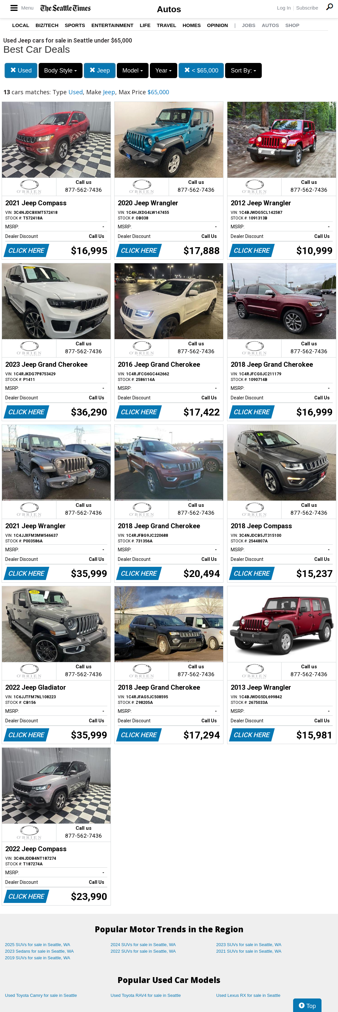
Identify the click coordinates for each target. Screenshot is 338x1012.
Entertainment (112, 25)
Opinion (217, 25)
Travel (166, 25)
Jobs (248, 25)
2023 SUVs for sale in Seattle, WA (249, 944)
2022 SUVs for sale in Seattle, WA (143, 951)
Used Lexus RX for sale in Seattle (248, 995)
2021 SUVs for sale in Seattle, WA (249, 951)
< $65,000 (201, 70)
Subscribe (307, 8)
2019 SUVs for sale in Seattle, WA (37, 957)
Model (132, 70)
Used (21, 70)
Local (20, 25)
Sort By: (243, 70)
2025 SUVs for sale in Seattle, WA (37, 944)
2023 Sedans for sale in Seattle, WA (39, 951)
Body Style (60, 70)
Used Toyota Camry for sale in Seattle (41, 995)
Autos (169, 9)
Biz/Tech (47, 25)
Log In (284, 8)
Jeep (99, 70)
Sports (75, 25)
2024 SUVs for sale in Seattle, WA (143, 944)
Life (145, 25)
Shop (292, 25)
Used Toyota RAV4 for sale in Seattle (146, 995)
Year (163, 70)
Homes (192, 25)
